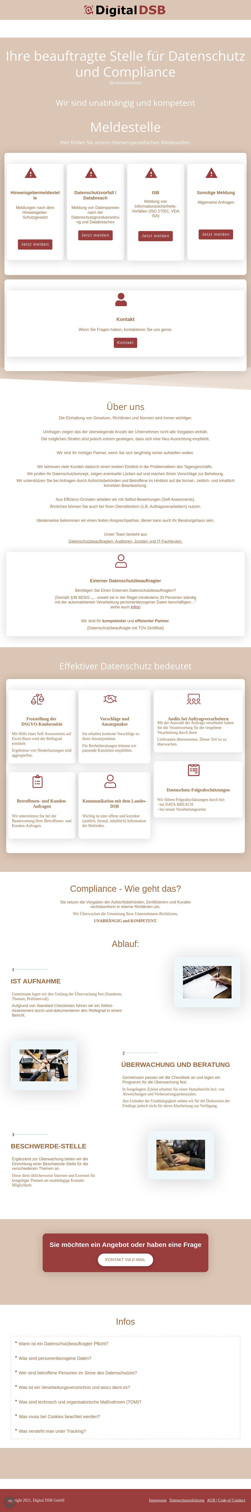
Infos (135, 607)
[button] (9, 1502)
